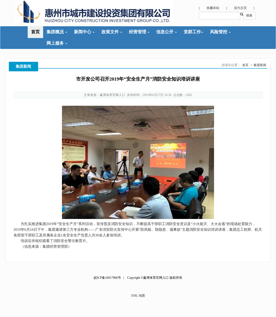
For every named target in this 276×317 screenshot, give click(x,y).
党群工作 (193, 31)
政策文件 (111, 31)
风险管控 (220, 31)
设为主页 (240, 8)
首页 (35, 31)
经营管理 (139, 31)
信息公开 (166, 31)
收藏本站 (213, 8)
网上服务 (57, 43)
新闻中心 (84, 31)
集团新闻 (260, 65)
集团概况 (57, 31)
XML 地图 (138, 295)
